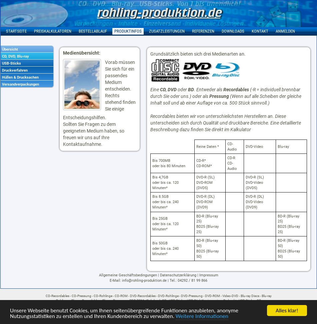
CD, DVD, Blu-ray (15, 56)
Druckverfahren (15, 70)
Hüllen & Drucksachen (20, 77)
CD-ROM (121, 296)
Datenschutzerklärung (178, 275)
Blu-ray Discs (250, 296)
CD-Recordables (57, 296)
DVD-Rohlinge (168, 296)
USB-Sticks (11, 63)
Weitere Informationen (202, 316)
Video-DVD (230, 296)
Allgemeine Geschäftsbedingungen (128, 275)
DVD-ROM (212, 296)
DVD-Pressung (192, 296)
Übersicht (10, 49)
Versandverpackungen (20, 84)
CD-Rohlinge (103, 296)
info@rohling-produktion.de (144, 280)
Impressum (208, 275)
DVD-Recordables (143, 296)
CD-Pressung (81, 296)
